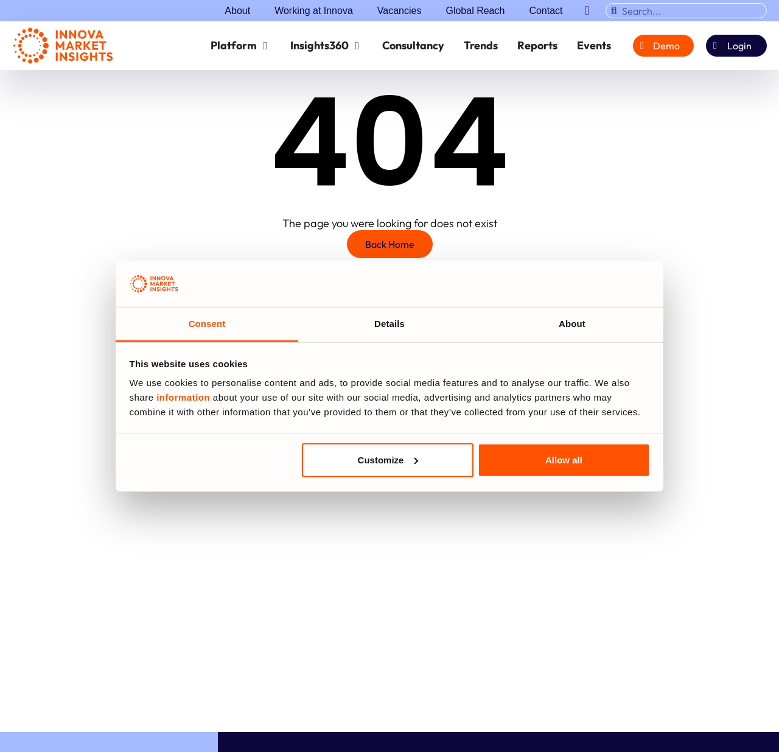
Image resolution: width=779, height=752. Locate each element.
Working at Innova (313, 11)
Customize (388, 460)
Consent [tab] (207, 323)
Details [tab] (389, 323)
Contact (545, 11)
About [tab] (572, 323)
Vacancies (399, 11)
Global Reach (475, 11)
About (237, 11)
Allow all (563, 460)
